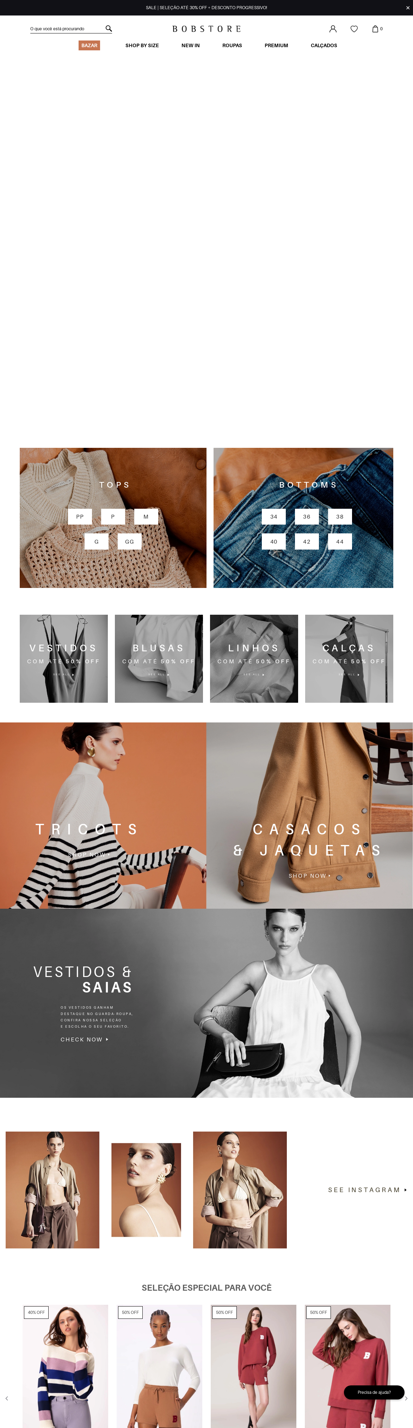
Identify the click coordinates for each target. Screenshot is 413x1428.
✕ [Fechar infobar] (408, 7)
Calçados (324, 45)
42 (306, 355)
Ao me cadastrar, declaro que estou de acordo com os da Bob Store (119, 1394)
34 (274, 330)
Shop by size (142, 45)
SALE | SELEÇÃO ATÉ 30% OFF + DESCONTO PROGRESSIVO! (206, 7)
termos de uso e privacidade (163, 1394)
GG (129, 355)
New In (190, 45)
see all (63, 488)
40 (274, 355)
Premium (276, 45)
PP (80, 330)
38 (340, 330)
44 (340, 355)
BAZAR (89, 45)
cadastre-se (198, 1375)
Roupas (232, 45)
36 (306, 330)
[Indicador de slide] (178, 1314)
